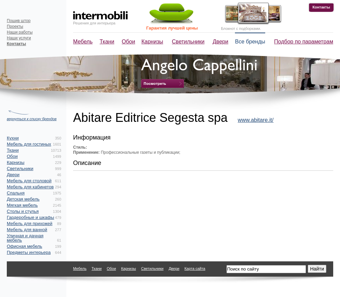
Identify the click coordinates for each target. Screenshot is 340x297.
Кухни (13, 138)
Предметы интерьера (29, 252)
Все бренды (250, 41)
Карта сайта (194, 268)
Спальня (15, 193)
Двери (220, 41)
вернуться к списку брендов (31, 119)
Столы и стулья (23, 211)
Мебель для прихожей (29, 223)
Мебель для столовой (29, 180)
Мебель (82, 41)
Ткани (107, 41)
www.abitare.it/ (255, 120)
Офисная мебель (24, 246)
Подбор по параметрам (303, 41)
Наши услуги (19, 38)
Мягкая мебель (22, 205)
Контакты (321, 7)
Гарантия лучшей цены (172, 28)
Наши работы (20, 32)
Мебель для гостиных (29, 144)
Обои (128, 41)
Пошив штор (19, 20)
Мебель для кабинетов (30, 186)
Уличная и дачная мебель (25, 238)
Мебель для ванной (27, 229)
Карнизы (152, 41)
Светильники (188, 41)
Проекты (15, 26)
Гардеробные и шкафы (30, 217)
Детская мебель (23, 199)
